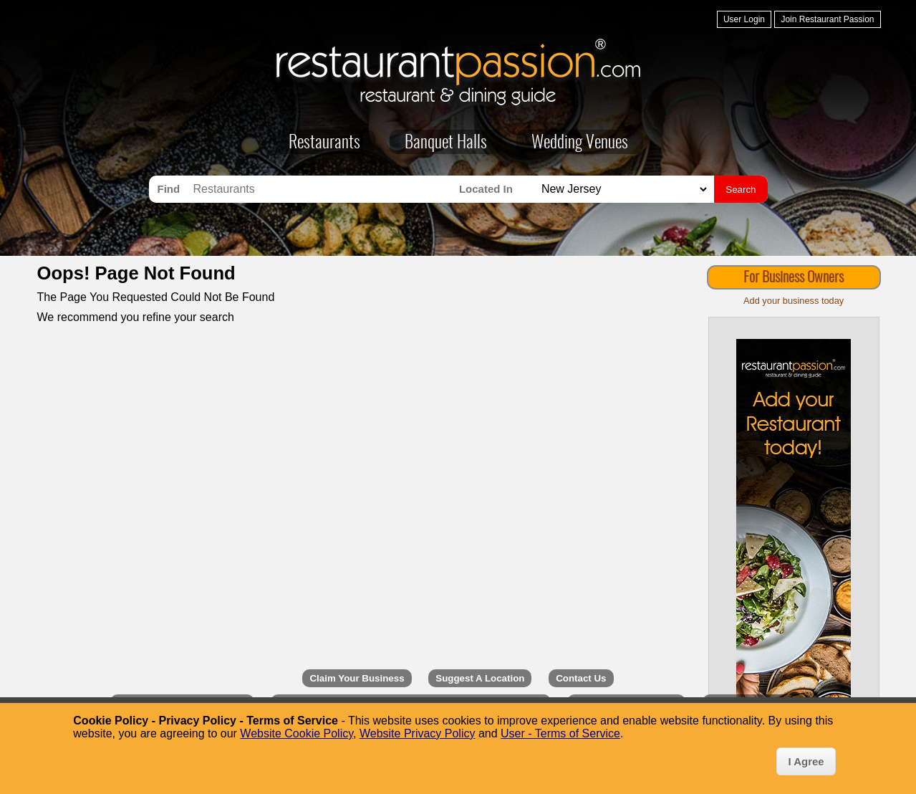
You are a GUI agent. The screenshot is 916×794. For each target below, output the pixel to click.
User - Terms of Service (560, 733)
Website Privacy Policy (418, 733)
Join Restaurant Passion (827, 19)
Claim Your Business (356, 678)
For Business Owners (793, 278)
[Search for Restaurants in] (622, 189)
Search (740, 189)
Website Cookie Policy (296, 733)
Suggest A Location (479, 678)
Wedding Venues (579, 143)
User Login (744, 19)
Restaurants (324, 143)
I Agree (806, 761)
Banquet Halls (446, 143)
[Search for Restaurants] (322, 189)
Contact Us (581, 678)
